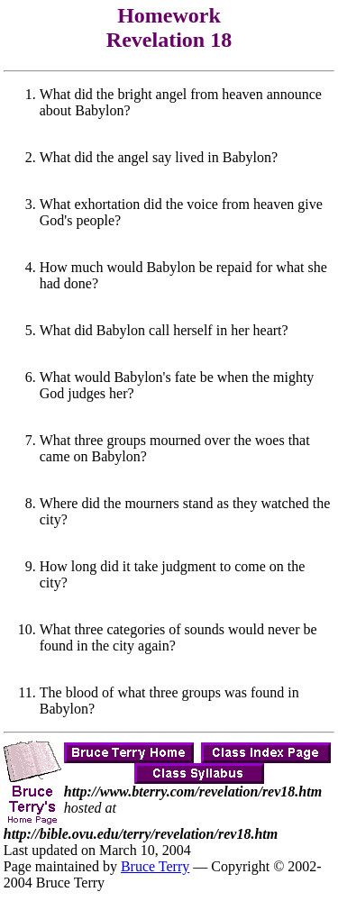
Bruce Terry (155, 866)
